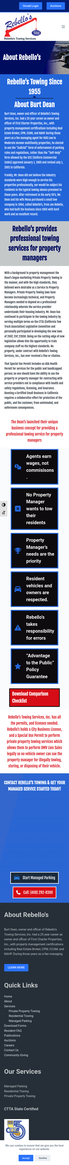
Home (8, 923)
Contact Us (11, 977)
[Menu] (63, 26)
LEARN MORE (16, 894)
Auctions (55, 6)
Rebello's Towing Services (20, 38)
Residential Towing (21, 943)
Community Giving (16, 982)
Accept (26, 1158)
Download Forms (15, 952)
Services (9, 933)
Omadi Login (30, 6)
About (8, 928)
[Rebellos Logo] (22, 24)
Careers (9, 972)
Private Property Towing (24, 938)
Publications (12, 962)
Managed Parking (20, 948)
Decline (43, 1158)
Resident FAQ (13, 957)
